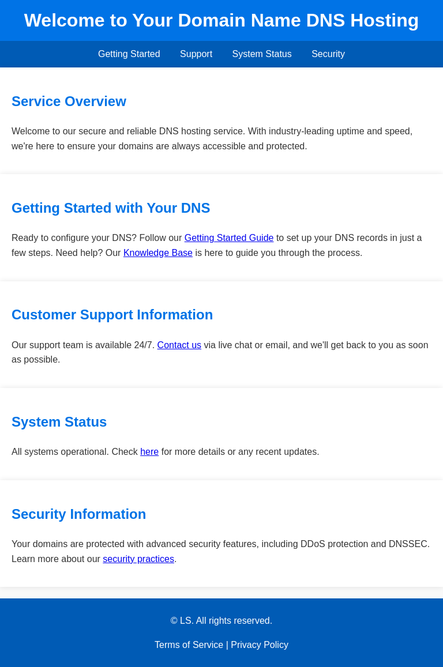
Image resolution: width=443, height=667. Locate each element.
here (149, 452)
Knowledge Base (158, 253)
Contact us (179, 345)
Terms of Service (189, 645)
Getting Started (129, 54)
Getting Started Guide (229, 238)
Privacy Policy (259, 645)
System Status (262, 54)
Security (328, 54)
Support (196, 54)
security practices (138, 559)
